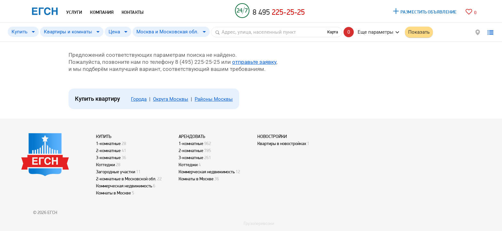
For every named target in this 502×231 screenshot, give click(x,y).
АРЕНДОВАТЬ (192, 136)
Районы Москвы (214, 99)
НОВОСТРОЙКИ (272, 136)
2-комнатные (108, 150)
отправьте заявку (254, 62)
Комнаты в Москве (113, 192)
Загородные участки (115, 171)
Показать (419, 32)
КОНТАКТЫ (132, 12)
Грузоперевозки (259, 223)
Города (139, 99)
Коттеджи (105, 164)
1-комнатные (108, 143)
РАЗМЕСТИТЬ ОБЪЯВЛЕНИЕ (429, 11)
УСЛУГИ (74, 12)
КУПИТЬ (103, 136)
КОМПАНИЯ (102, 12)
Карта (332, 32)
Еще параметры (375, 32)
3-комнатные (108, 157)
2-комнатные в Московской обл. (126, 178)
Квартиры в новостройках (281, 143)
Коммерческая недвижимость (124, 185)
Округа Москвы (170, 99)
